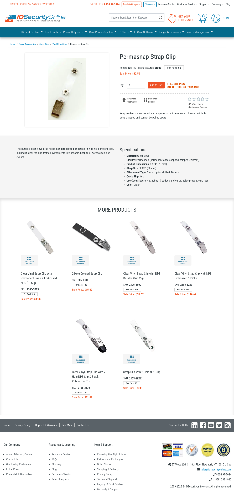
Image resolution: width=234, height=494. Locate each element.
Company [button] (216, 4)
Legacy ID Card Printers (110, 484)
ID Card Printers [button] (30, 32)
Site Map (67, 425)
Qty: (122, 85)
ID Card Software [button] (144, 32)
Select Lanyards (60, 479)
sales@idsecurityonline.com (215, 469)
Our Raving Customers (18, 464)
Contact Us (83, 425)
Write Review (196, 104)
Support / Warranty (46, 425)
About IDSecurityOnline (19, 454)
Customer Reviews (198, 107)
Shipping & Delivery (108, 469)
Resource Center (166, 4)
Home (6, 425)
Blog (228, 4)
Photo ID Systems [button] (73, 32)
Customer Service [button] (186, 4)
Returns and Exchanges (110, 459)
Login (220, 18)
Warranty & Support (108, 489)
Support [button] (203, 4)
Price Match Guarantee (19, 474)
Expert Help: (105, 4)
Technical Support (107, 479)
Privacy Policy (22, 425)
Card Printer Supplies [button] (101, 32)
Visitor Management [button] (198, 32)
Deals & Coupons (132, 4)
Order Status (104, 464)
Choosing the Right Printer (112, 454)
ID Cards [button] (124, 32)
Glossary (56, 464)
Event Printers (53, 32)
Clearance (150, 4)
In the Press (12, 469)
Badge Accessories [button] (170, 32)
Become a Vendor (61, 474)
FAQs (54, 459)
